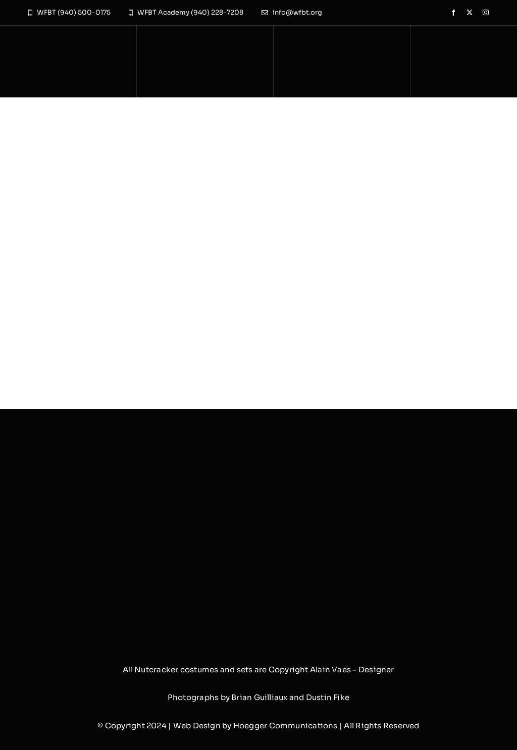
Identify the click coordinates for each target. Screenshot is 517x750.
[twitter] (470, 13)
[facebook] (453, 13)
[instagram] (486, 13)
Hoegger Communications (285, 725)
